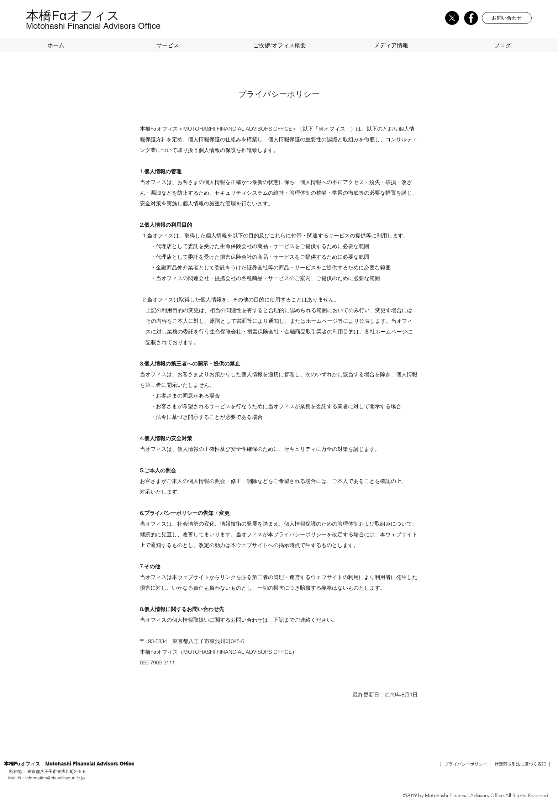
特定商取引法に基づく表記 (520, 764)
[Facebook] (471, 18)
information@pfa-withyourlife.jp (55, 777)
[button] (507, 18)
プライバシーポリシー (465, 764)
